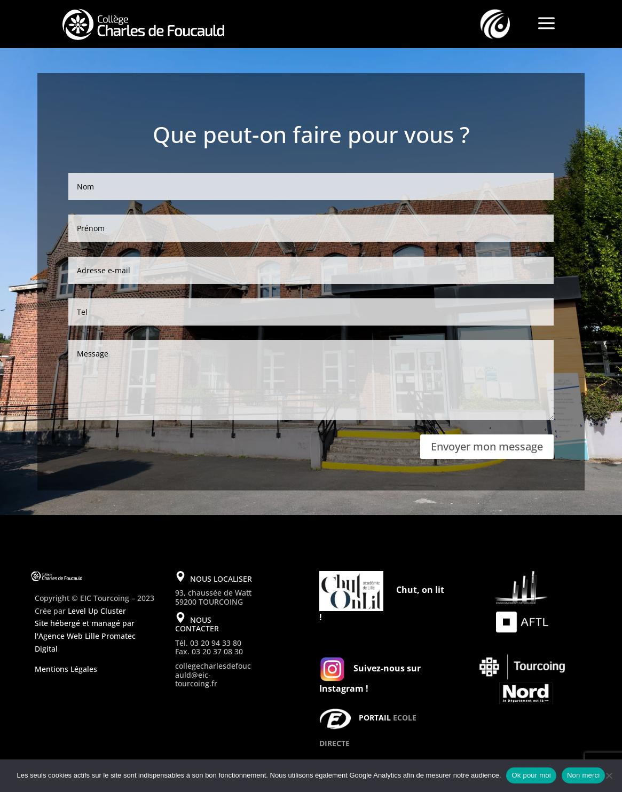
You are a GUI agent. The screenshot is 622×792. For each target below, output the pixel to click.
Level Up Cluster (97, 611)
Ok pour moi (531, 775)
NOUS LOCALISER (221, 579)
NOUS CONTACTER (197, 624)
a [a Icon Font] (546, 24)
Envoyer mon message (487, 446)
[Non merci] (608, 775)
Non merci (583, 775)
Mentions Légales (66, 669)
